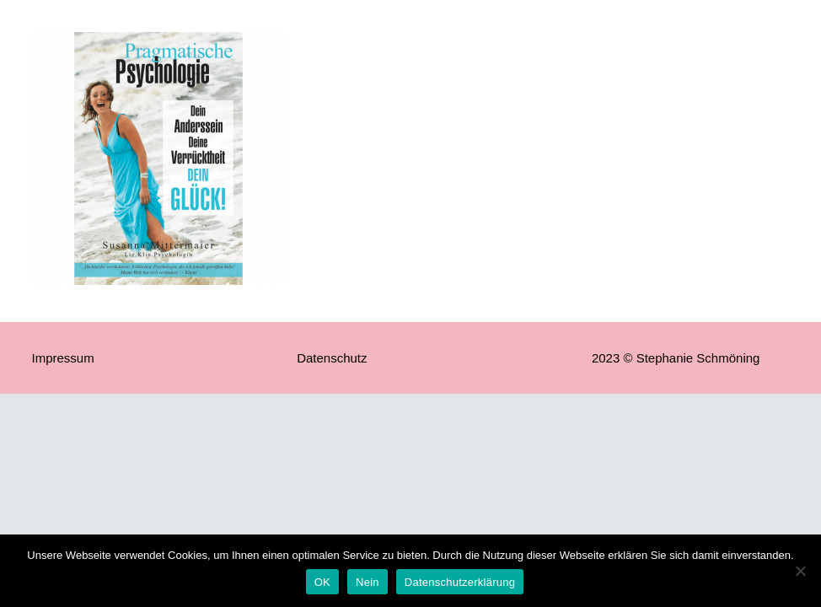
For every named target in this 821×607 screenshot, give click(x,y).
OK (322, 582)
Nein (367, 582)
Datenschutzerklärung (460, 582)
